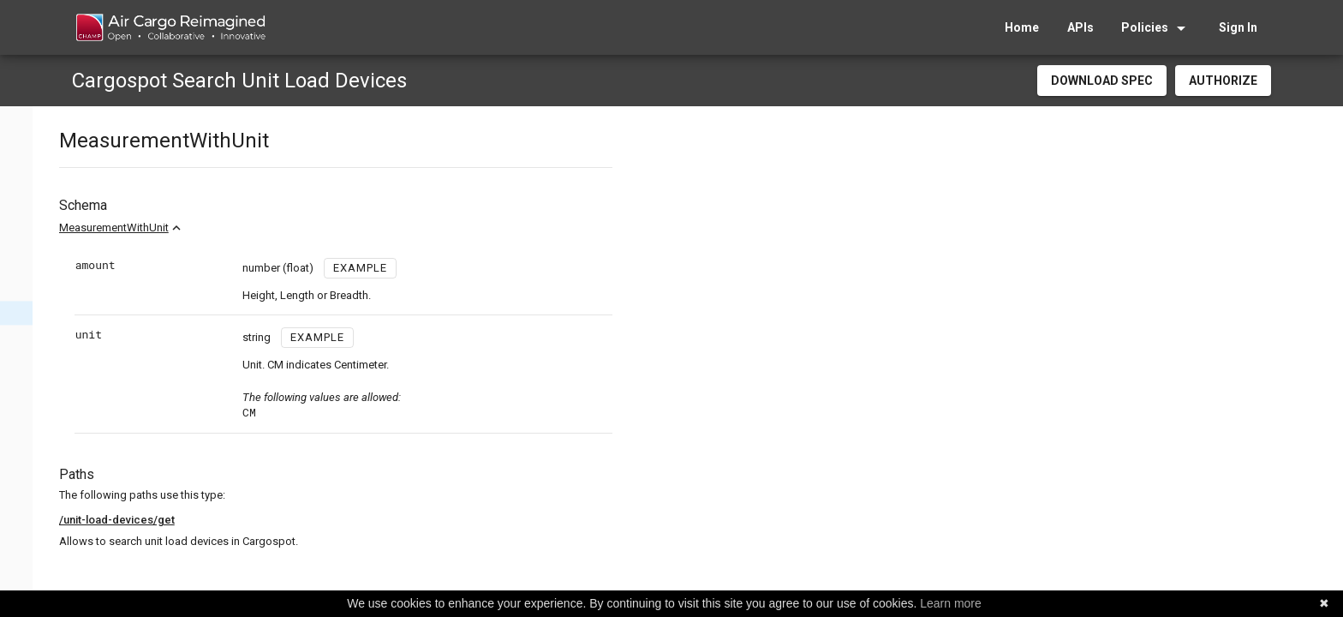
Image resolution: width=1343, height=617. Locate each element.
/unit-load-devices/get (324, 519)
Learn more (951, 603)
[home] (170, 27)
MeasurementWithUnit (321, 227)
